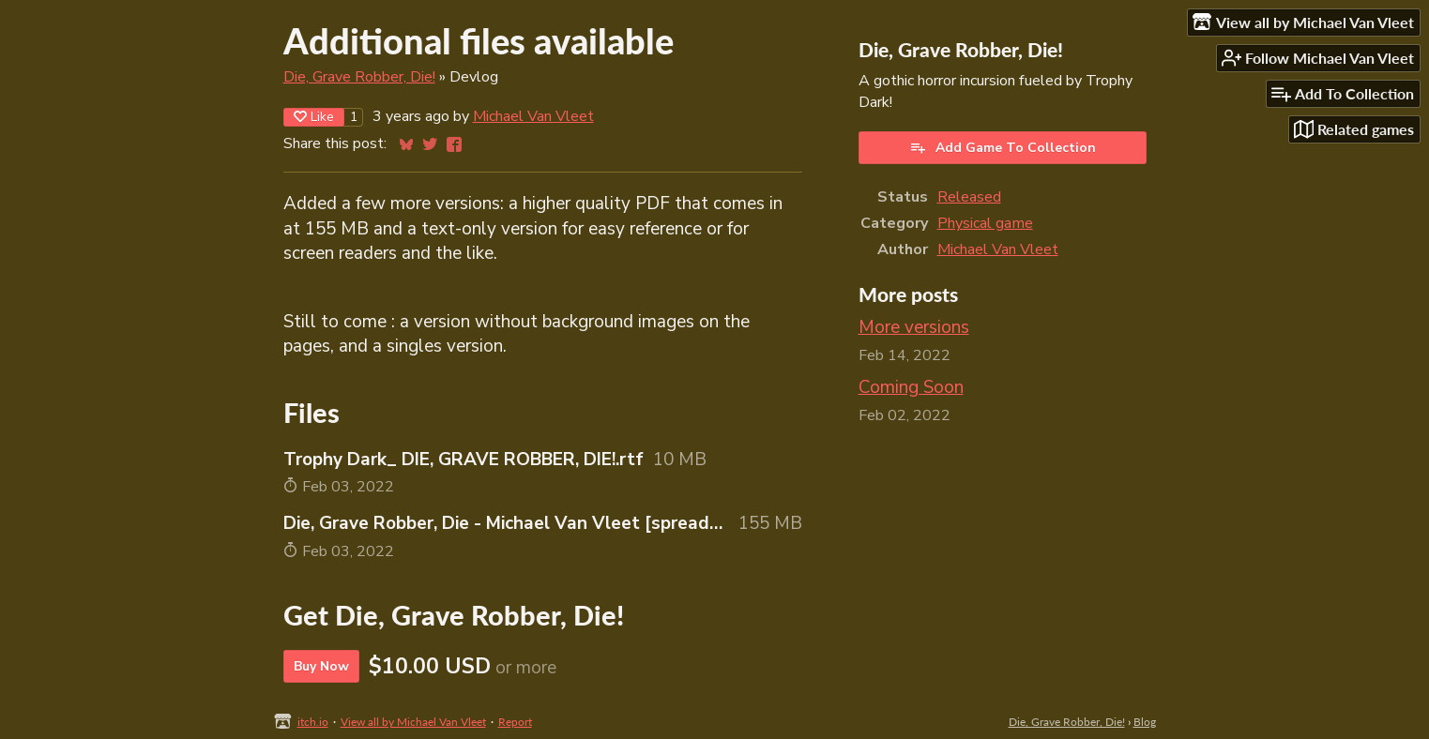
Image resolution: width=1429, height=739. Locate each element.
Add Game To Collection (1002, 148)
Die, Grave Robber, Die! (359, 77)
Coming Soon (911, 387)
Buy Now (321, 666)
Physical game (985, 223)
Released (969, 197)
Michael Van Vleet (533, 116)
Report (515, 722)
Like (314, 117)
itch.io (312, 722)
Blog (1144, 722)
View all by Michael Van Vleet (413, 722)
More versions (914, 327)
